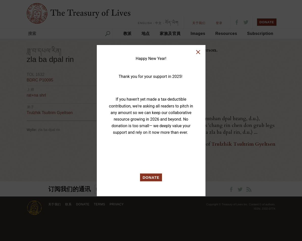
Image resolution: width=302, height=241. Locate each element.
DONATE (151, 177)
